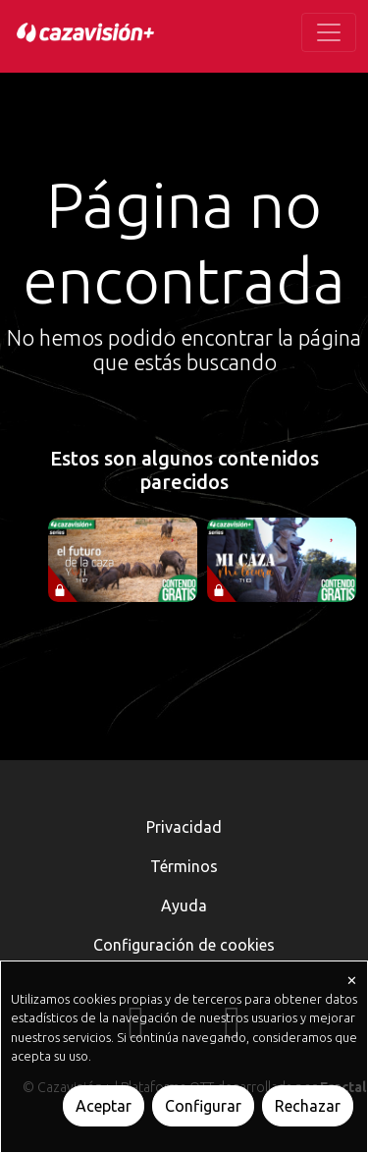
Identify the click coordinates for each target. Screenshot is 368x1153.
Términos (184, 866)
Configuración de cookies (184, 945)
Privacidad (184, 827)
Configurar (203, 1106)
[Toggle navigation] (328, 32)
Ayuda (184, 905)
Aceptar (103, 1106)
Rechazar (308, 1106)
